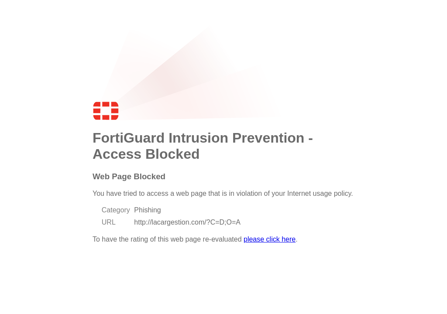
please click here (270, 239)
